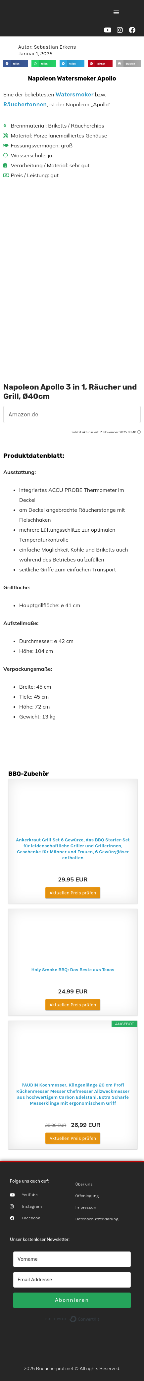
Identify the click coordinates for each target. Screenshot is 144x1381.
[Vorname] (72, 1259)
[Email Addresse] (72, 1280)
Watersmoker (75, 94)
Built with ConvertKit (99, 1318)
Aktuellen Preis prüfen (73, 893)
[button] (116, 12)
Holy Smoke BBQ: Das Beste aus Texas (72, 970)
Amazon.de (23, 414)
